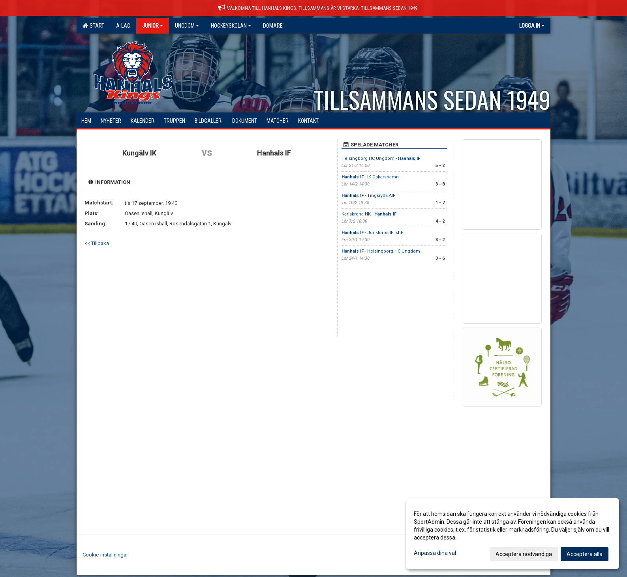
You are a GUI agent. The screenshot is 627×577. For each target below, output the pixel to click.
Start (93, 25)
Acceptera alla (585, 554)
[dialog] (512, 533)
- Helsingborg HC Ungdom (381, 251)
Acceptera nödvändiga (524, 554)
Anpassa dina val (435, 553)
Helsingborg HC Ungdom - (381, 158)
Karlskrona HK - (369, 214)
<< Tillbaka (96, 243)
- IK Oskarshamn (370, 177)
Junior (152, 25)
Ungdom (187, 25)
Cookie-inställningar (105, 555)
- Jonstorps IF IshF (372, 232)
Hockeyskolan (231, 25)
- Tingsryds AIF (368, 195)
